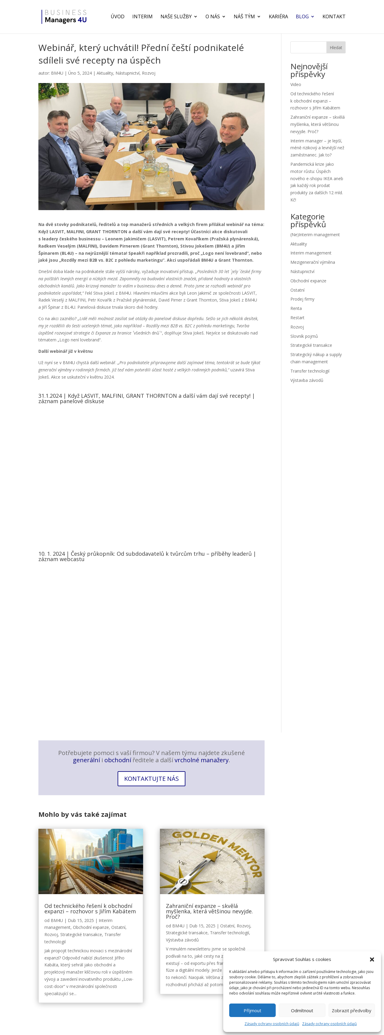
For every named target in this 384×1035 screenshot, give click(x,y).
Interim (142, 17)
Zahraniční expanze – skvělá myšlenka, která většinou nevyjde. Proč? (317, 124)
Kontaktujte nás (151, 779)
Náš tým (244, 17)
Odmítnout (302, 1010)
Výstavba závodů (306, 380)
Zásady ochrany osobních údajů (271, 1023)
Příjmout (252, 1010)
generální (86, 760)
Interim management (311, 253)
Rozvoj (148, 73)
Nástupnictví (128, 73)
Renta (296, 308)
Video (295, 84)
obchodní (117, 760)
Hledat (336, 47)
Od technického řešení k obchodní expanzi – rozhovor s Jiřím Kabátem (315, 101)
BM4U (57, 73)
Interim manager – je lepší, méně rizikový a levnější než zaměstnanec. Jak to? (317, 148)
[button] (372, 959)
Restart (297, 317)
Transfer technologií (309, 371)
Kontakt (334, 17)
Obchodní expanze (308, 281)
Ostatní (297, 290)
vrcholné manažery (202, 760)
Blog (302, 17)
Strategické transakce (311, 345)
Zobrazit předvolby (351, 1010)
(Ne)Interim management (315, 234)
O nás (213, 17)
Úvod (117, 17)
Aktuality (105, 73)
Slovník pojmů (304, 336)
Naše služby (176, 17)
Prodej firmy (302, 299)
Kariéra (278, 17)
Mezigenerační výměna (312, 262)
